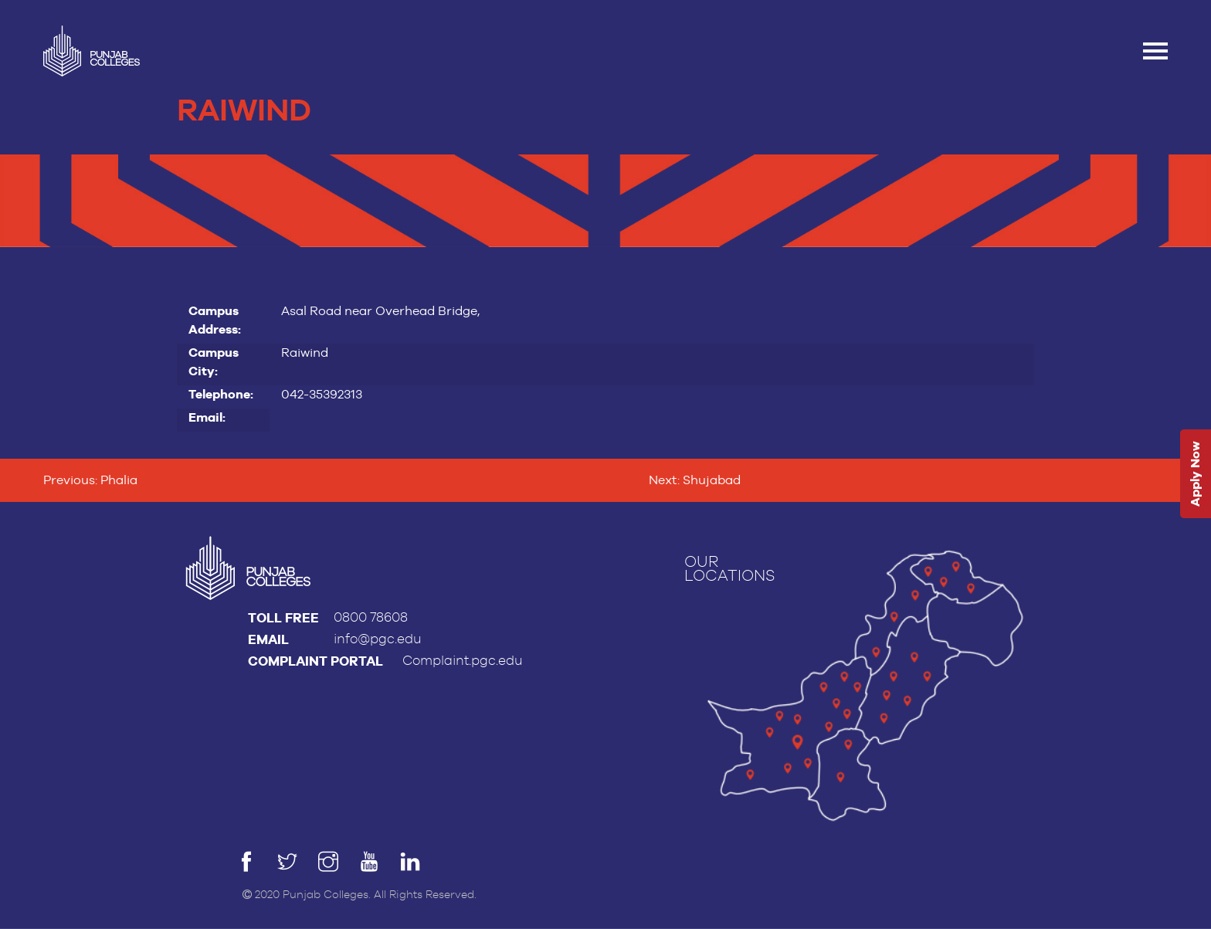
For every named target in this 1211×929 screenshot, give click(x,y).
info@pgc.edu (378, 639)
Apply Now (1195, 474)
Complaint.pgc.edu (462, 660)
